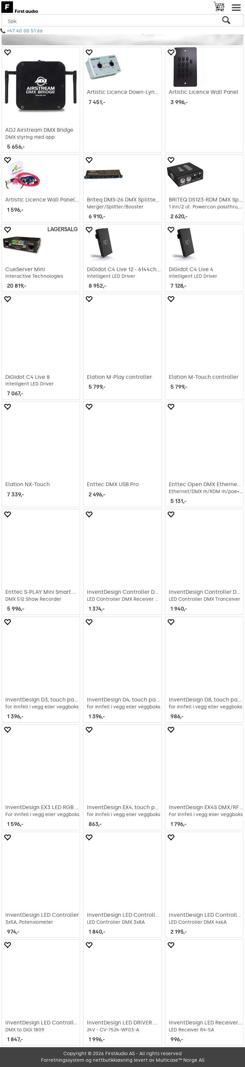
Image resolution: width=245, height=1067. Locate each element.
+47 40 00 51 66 (25, 31)
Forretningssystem (62, 1060)
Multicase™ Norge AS (180, 1060)
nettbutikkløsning (112, 1060)
